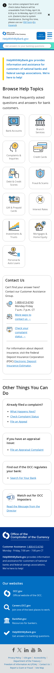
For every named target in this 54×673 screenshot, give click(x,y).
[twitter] (19, 650)
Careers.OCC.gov (21, 605)
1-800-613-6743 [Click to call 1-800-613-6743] (24, 302)
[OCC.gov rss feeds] (40, 650)
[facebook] (13, 650)
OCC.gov (17, 591)
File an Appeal (18, 421)
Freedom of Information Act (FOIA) (20, 664)
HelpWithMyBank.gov (24, 632)
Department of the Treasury (27, 661)
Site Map (39, 667)
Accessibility (40, 657)
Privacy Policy (14, 657)
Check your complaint (21, 332)
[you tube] (33, 650)
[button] (41, 36)
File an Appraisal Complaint (26, 449)
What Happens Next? (23, 411)
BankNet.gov (19, 618)
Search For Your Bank (23, 478)
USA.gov (27, 657)
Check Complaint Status (24, 416)
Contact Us (44, 664)
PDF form (27, 22)
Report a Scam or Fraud (21, 667)
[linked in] (26, 650)
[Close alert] (48, 14)
